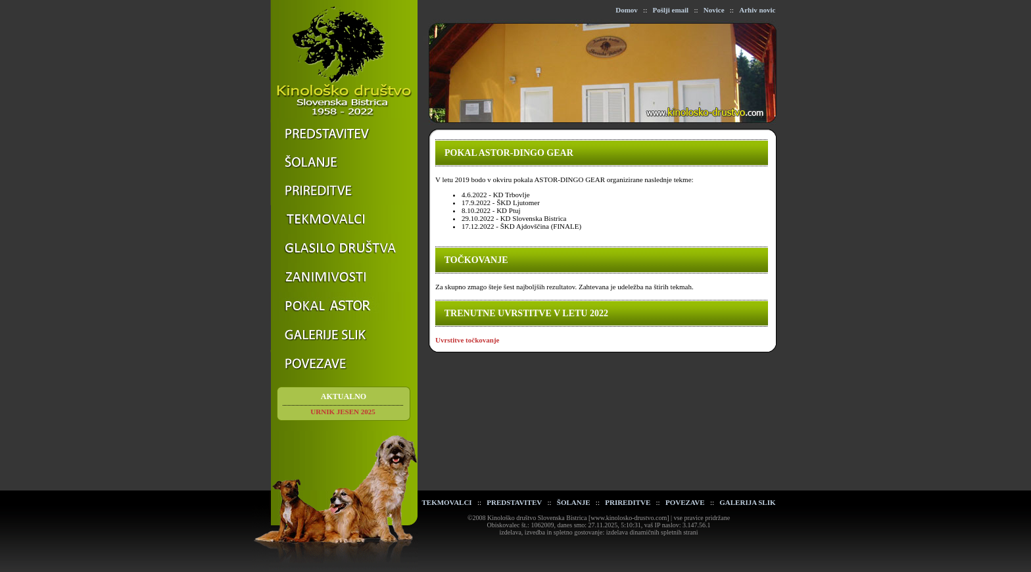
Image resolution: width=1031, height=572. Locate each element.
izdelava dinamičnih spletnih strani (652, 532)
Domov (626, 10)
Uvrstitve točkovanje (467, 340)
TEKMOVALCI (446, 502)
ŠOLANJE (573, 502)
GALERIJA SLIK (747, 502)
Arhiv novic (757, 10)
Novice (714, 10)
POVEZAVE (685, 502)
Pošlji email (670, 10)
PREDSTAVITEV (514, 502)
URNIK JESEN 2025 (342, 412)
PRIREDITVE (627, 502)
